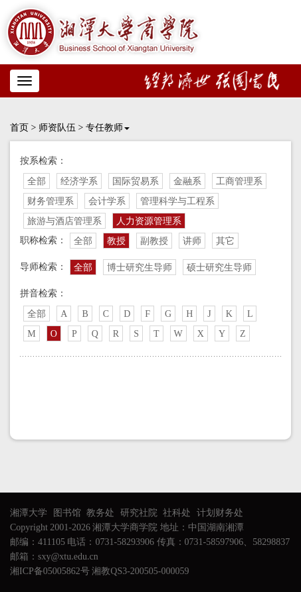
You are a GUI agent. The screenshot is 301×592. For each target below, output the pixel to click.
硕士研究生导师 (219, 267)
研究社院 (138, 513)
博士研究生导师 (139, 267)
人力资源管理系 (148, 221)
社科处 (177, 513)
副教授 (154, 241)
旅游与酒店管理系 (64, 221)
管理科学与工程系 (177, 201)
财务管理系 (50, 201)
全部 (36, 181)
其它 (225, 241)
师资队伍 (57, 128)
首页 (19, 128)
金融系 (187, 181)
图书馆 (67, 513)
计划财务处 (220, 513)
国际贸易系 (135, 181)
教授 (116, 241)
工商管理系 (239, 181)
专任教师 (108, 128)
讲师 (192, 241)
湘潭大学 (28, 513)
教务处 (100, 513)
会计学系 (107, 201)
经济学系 (79, 181)
